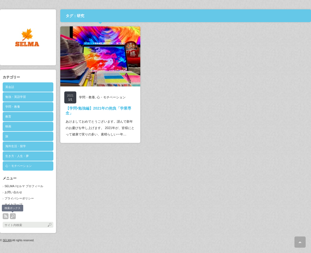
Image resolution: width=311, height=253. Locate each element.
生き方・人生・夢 (17, 156)
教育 (8, 116)
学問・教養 (12, 106)
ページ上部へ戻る (300, 242)
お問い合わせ (13, 192)
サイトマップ (13, 204)
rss (6, 216)
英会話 (9, 87)
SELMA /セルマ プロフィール (24, 186)
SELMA (7, 240)
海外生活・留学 (15, 146)
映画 (8, 126)
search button (13, 216)
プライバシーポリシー (19, 198)
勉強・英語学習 (15, 96)
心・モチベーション (18, 165)
